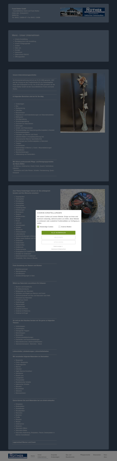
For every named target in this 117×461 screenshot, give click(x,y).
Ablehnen (58, 237)
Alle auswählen (58, 232)
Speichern (58, 242)
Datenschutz (62, 249)
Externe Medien (64, 227)
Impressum (54, 249)
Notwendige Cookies (45, 227)
